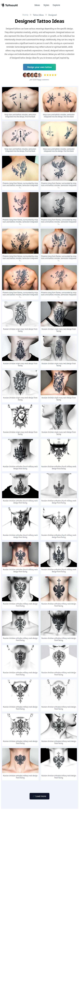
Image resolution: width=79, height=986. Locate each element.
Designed (52, 15)
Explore (56, 5)
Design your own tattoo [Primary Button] (39, 67)
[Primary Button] (39, 796)
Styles (46, 5)
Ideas (37, 5)
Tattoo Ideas (38, 15)
